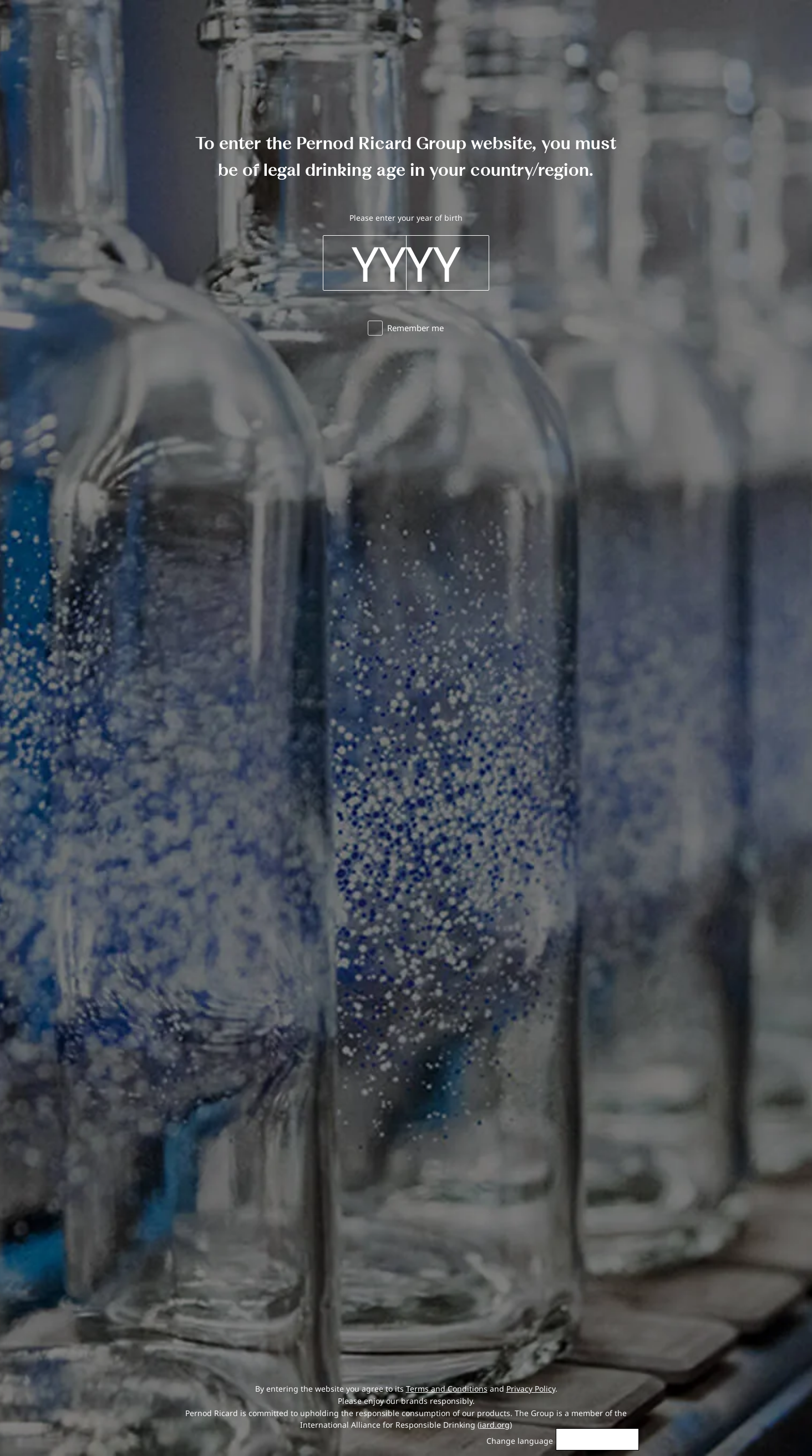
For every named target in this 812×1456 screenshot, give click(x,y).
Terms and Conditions (447, 1388)
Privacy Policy (530, 1388)
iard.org (495, 1424)
